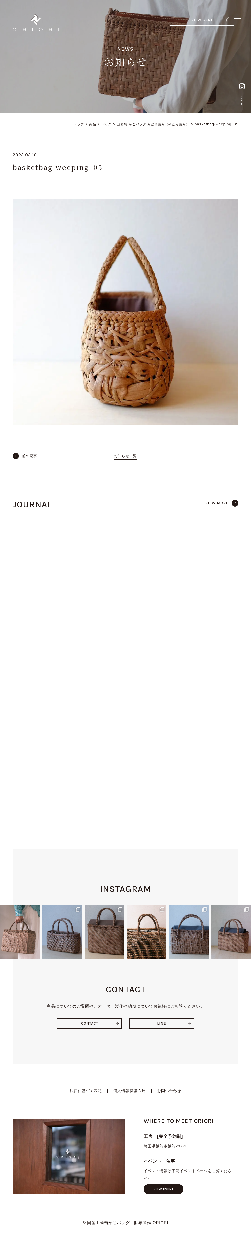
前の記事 (31, 456)
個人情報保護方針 (130, 1001)
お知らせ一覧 (125, 456)
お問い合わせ (172, 1001)
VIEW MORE (216, 503)
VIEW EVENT (165, 1100)
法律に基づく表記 (83, 1001)
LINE (161, 933)
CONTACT (89, 933)
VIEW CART (181, 22)
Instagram (239, 85)
